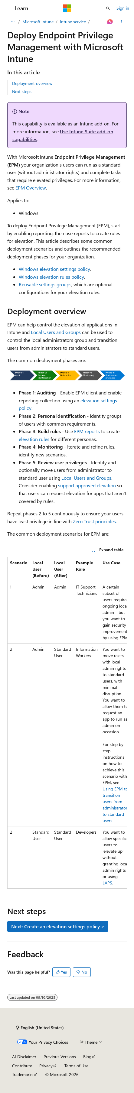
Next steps (21, 91)
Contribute (22, 1066)
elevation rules (34, 439)
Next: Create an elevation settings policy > (57, 926)
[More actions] (121, 22)
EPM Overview (30, 187)
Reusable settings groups (45, 284)
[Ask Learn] (110, 22)
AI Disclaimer (24, 1056)
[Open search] (108, 8)
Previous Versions (60, 1056)
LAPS (107, 883)
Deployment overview (32, 83)
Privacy (46, 1066)
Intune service (73, 21)
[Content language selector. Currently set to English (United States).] (39, 1028)
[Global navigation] (6, 8)
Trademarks (22, 1074)
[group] (67, 723)
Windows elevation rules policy (51, 277)
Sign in (122, 8)
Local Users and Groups (56, 332)
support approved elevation (87, 485)
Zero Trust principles (94, 521)
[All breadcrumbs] (12, 22)
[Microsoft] (67, 8)
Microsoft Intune (38, 21)
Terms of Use (76, 1066)
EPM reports (87, 431)
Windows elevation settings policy (54, 269)
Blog (87, 1056)
